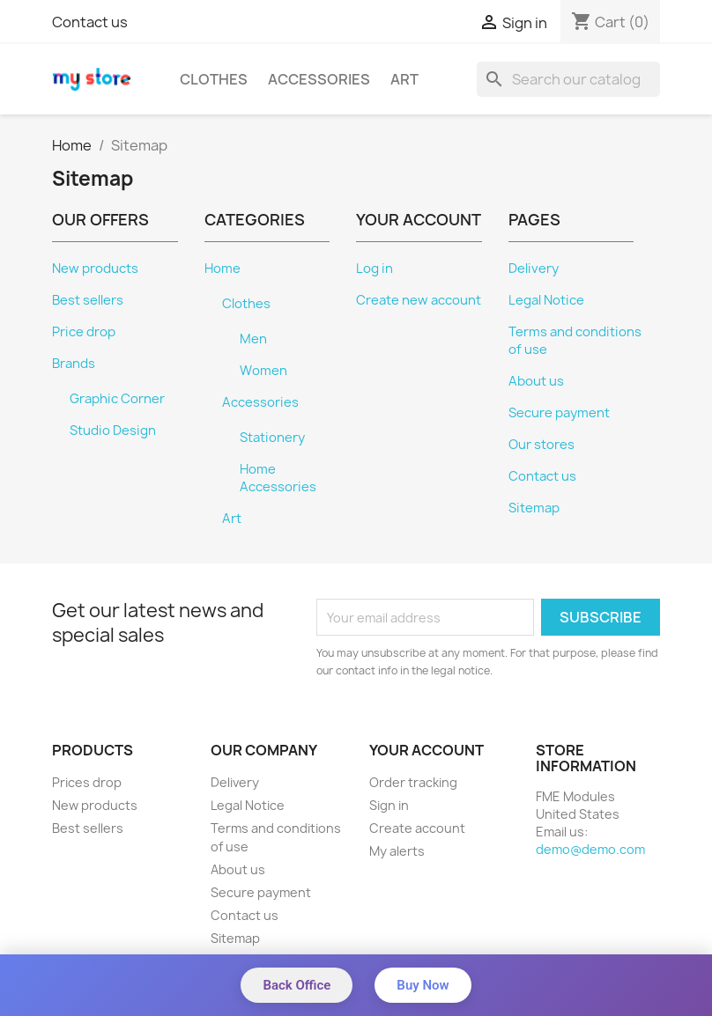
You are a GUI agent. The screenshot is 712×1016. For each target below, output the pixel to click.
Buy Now (423, 985)
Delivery (533, 268)
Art (404, 79)
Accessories (319, 79)
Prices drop (87, 782)
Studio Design (113, 430)
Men (253, 339)
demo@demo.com (590, 849)
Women (263, 370)
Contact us (90, 22)
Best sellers (87, 300)
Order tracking (413, 782)
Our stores (541, 444)
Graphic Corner (117, 399)
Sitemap (534, 508)
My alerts (397, 851)
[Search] (568, 79)
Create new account (418, 300)
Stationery (272, 437)
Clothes (214, 79)
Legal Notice (546, 300)
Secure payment (559, 413)
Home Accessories (278, 478)
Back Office (296, 985)
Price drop (83, 332)
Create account (417, 828)
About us (536, 381)
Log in (374, 268)
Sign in (389, 805)
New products (95, 268)
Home (222, 268)
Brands (73, 363)
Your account (426, 750)
